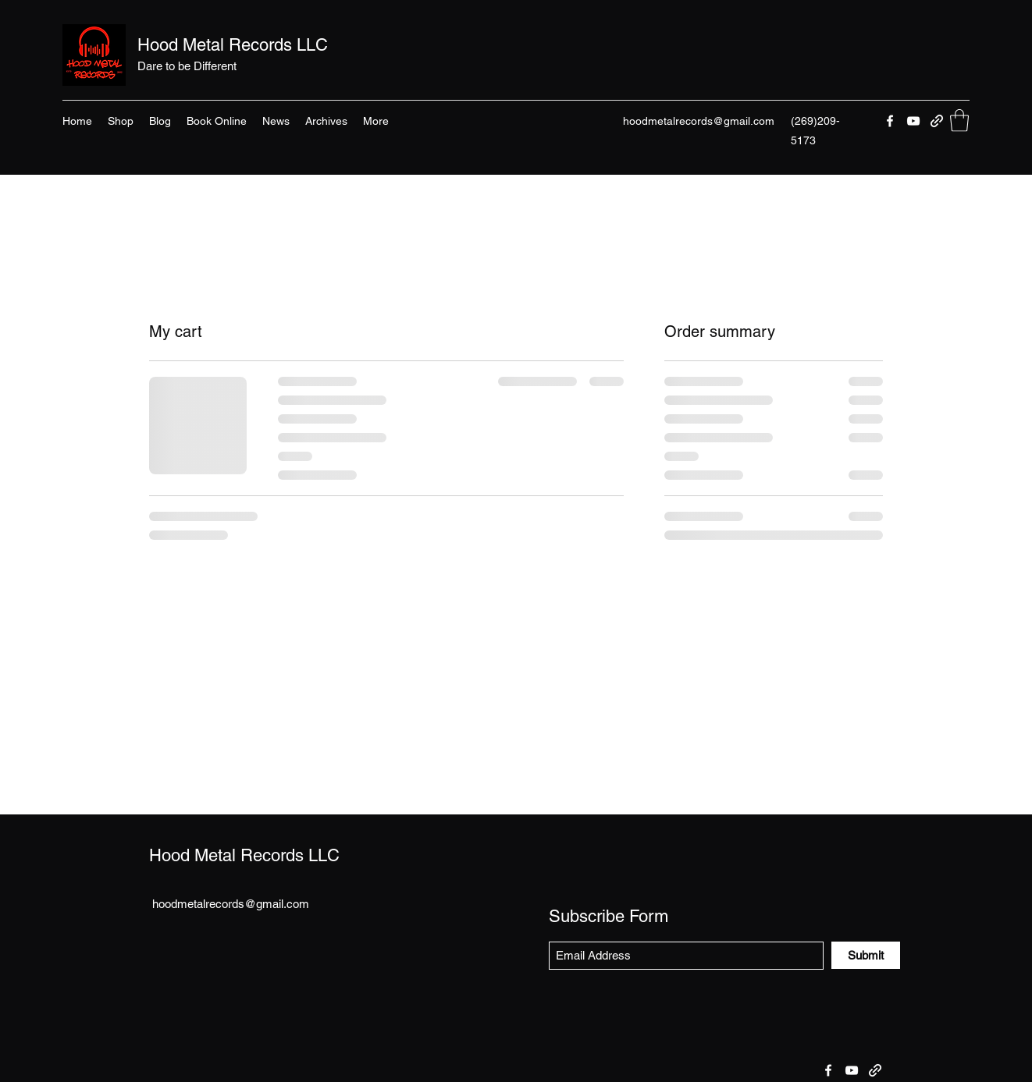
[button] (959, 120)
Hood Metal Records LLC (232, 45)
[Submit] (865, 955)
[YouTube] (913, 121)
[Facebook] (890, 121)
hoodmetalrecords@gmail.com (698, 121)
